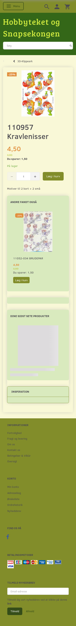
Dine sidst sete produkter (29, 316)
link (9, 603)
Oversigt (12, 461)
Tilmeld (15, 611)
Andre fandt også (23, 202)
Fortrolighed (14, 433)
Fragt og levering (17, 438)
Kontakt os (13, 450)
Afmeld (30, 611)
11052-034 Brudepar (28, 258)
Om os (11, 444)
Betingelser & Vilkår (19, 455)
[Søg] (71, 46)
